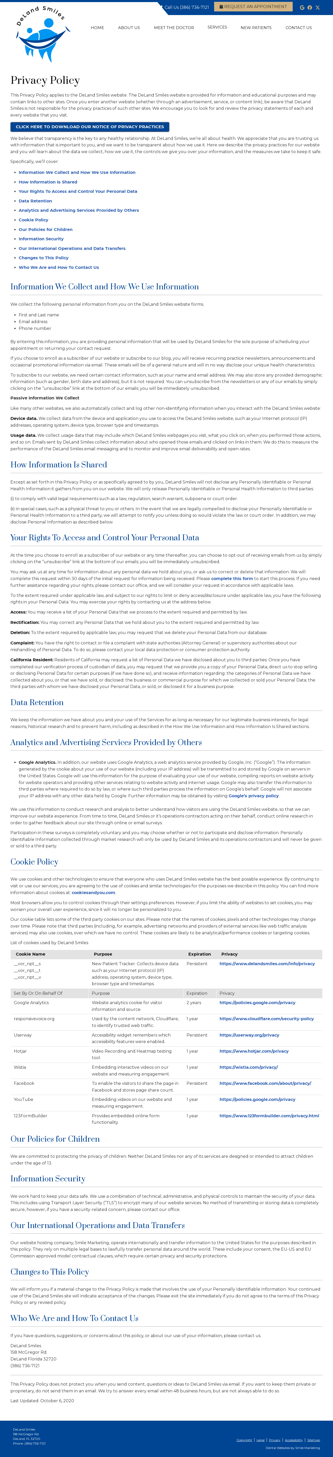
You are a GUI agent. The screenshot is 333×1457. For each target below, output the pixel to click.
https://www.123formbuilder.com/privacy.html (269, 1116)
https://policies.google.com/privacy (258, 1003)
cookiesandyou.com (93, 893)
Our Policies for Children (46, 230)
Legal (261, 1440)
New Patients (256, 27)
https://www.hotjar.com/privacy (254, 1051)
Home (97, 27)
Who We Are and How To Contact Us (59, 267)
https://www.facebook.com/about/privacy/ (265, 1083)
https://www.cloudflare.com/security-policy (267, 1019)
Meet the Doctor (174, 27)
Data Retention (35, 201)
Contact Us (299, 27)
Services (217, 27)
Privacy (274, 1440)
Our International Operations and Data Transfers (72, 249)
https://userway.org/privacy (249, 1035)
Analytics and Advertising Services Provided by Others (79, 210)
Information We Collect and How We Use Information (77, 173)
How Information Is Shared (48, 182)
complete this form (232, 579)
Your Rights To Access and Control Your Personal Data (78, 191)
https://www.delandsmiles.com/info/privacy (267, 964)
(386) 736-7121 (194, 7)
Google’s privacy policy (254, 796)
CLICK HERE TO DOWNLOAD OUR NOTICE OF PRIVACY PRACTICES (90, 127)
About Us (129, 27)
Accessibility (294, 1440)
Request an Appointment (253, 6)
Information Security (41, 239)
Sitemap (313, 1440)
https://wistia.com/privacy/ (249, 1067)
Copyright (244, 1440)
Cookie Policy (33, 220)
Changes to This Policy (44, 258)
